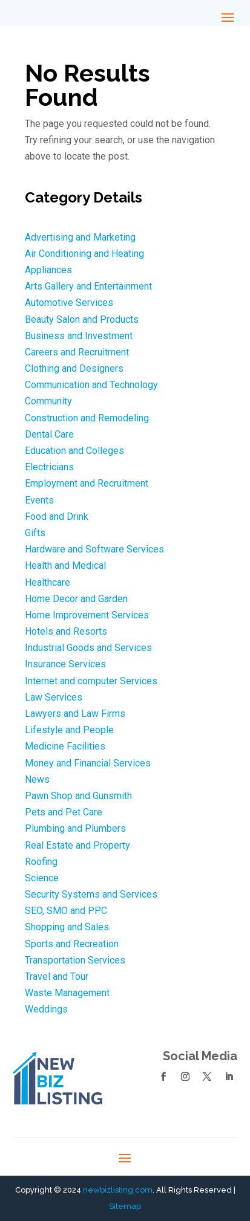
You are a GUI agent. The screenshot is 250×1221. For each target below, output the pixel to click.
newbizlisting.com (118, 1189)
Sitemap (125, 1206)
